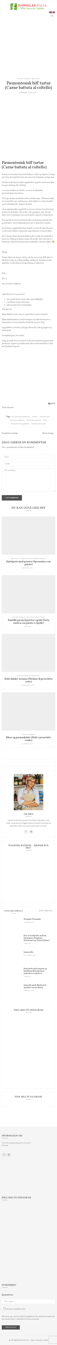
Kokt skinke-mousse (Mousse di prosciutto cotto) (28, 680)
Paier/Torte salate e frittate (35, 617)
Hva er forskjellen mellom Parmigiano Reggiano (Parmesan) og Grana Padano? (37, 938)
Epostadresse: (7, 1295)
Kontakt (5, 1145)
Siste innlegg (46, 911)
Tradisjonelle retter (38, 424)
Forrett (34, 417)
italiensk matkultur (17, 420)
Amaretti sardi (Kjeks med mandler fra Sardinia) (35, 986)
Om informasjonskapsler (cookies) (16, 1143)
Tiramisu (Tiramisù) (32, 919)
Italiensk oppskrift (34, 420)
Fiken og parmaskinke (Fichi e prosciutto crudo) (28, 739)
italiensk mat (45, 417)
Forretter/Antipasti (23, 79)
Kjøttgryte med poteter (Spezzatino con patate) (28, 563)
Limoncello (28, 952)
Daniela (24, 92)
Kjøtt (45, 420)
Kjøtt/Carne (36, 79)
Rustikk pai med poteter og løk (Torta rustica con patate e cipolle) (28, 621)
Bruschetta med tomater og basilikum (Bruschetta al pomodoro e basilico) (35, 971)
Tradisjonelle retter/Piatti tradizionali (33, 558)
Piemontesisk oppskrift (20, 424)
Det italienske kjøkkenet (21, 417)
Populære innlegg (13, 911)
